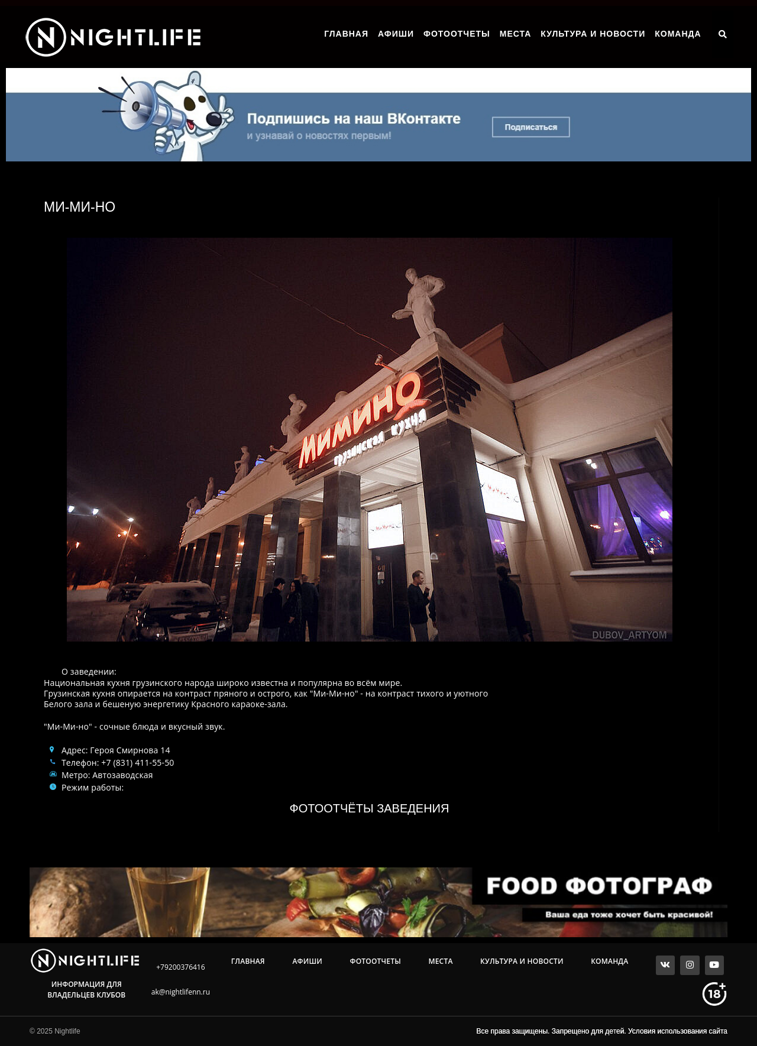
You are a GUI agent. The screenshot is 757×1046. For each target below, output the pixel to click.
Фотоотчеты (456, 33)
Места (516, 33)
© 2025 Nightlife (55, 1031)
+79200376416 (180, 967)
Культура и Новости (593, 33)
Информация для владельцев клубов (86, 989)
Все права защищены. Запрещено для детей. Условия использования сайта (602, 1031)
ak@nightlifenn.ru (180, 992)
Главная (346, 33)
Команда (678, 33)
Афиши (396, 33)
